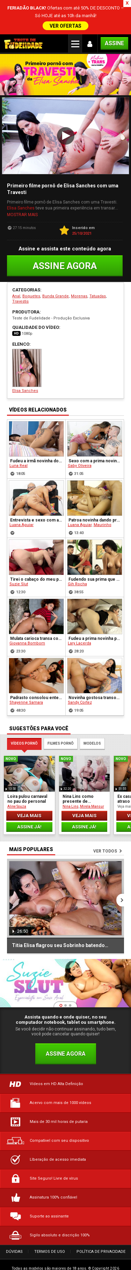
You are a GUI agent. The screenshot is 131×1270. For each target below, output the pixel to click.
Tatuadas (97, 291)
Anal (16, 291)
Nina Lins (71, 802)
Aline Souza (16, 802)
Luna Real (18, 461)
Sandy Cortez (80, 698)
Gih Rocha (77, 579)
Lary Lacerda (79, 638)
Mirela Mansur (92, 802)
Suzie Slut (18, 579)
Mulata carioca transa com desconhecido (36, 633)
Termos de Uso (49, 1247)
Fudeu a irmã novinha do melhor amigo (36, 456)
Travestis (20, 297)
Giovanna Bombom (27, 638)
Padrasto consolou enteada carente (36, 693)
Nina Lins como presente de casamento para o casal (80, 794)
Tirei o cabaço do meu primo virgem (36, 574)
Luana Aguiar (21, 520)
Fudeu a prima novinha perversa (95, 633)
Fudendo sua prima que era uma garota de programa (95, 574)
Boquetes (31, 291)
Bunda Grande (55, 291)
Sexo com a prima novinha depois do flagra (95, 456)
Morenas (79, 291)
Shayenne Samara (26, 698)
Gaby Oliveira (80, 461)
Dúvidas (14, 1247)
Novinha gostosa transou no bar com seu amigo (95, 693)
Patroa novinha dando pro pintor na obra (95, 515)
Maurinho (102, 520)
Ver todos (105, 846)
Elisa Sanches (21, 203)
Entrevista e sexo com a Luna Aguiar (36, 515)
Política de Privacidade (101, 1247)
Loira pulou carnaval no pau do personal (27, 794)
